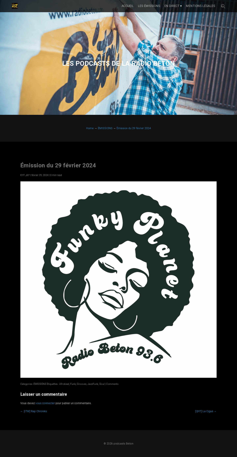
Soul (102, 384)
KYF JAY (25, 175)
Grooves (82, 384)
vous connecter (45, 403)
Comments (112, 384)
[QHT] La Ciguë (206, 411)
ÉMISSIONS (40, 384)
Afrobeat (64, 384)
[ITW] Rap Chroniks (33, 411)
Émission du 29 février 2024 (58, 165)
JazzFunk (93, 384)
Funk (73, 384)
